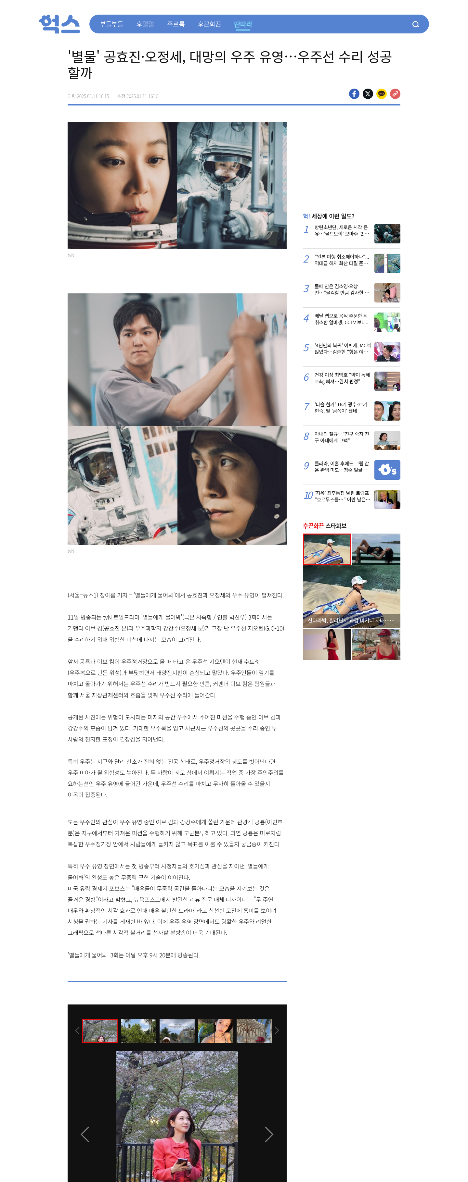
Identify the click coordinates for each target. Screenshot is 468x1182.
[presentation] (76, 1030)
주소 (395, 94)
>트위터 (368, 94)
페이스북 (354, 94)
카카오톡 (381, 94)
